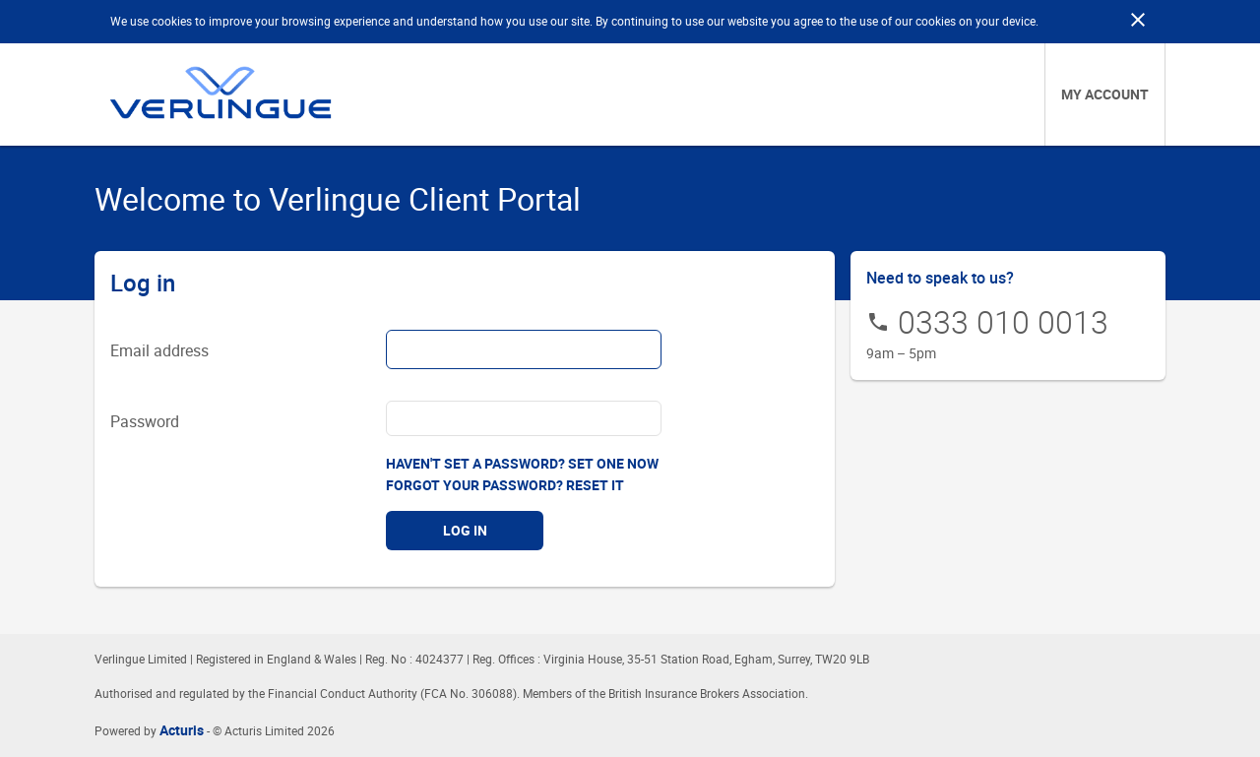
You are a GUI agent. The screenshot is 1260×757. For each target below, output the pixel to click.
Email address (159, 350)
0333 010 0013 (1003, 321)
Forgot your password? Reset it (505, 484)
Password (144, 421)
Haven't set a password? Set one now (522, 463)
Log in (465, 530)
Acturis (181, 730)
